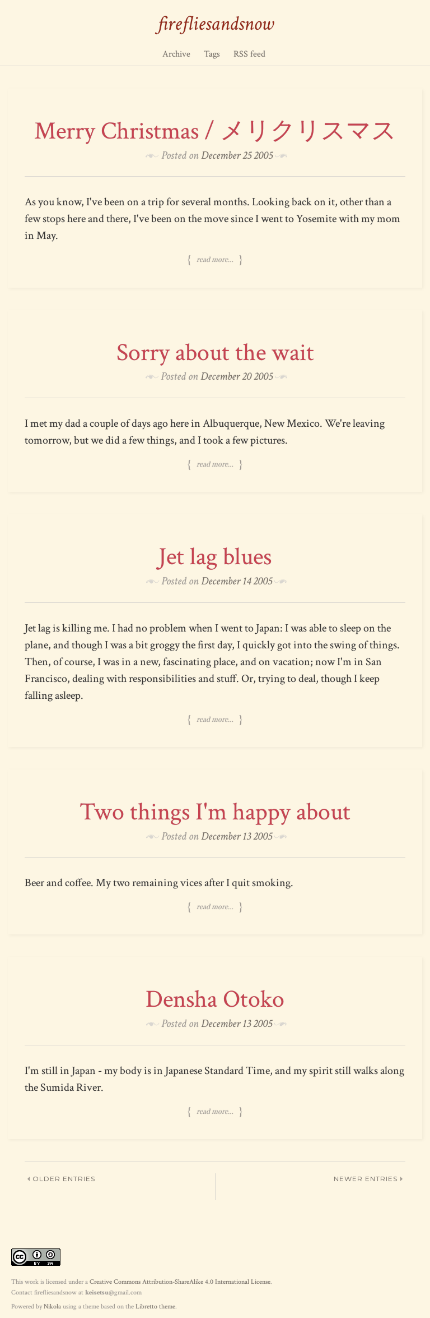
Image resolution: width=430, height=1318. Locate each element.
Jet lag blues (215, 557)
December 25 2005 (237, 155)
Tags (212, 54)
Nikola (52, 1306)
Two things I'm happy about (215, 812)
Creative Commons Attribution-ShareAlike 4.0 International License (180, 1282)
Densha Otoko (215, 999)
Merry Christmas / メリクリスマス (215, 131)
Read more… (215, 259)
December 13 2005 (236, 836)
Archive (176, 54)
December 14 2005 (236, 581)
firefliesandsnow (215, 24)
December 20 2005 (236, 376)
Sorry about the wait (215, 352)
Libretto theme (155, 1306)
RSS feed (249, 54)
